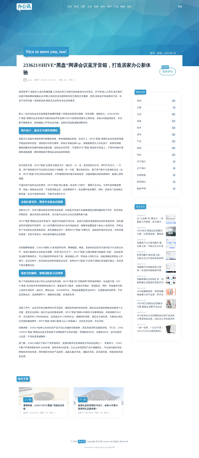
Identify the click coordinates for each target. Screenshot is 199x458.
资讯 (76, 6)
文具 (89, 6)
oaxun (29, 80)
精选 (123, 6)
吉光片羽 (111, 447)
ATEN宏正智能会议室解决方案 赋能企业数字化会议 (156, 303)
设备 (96, 6)
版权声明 (156, 188)
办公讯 (24, 6)
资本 (109, 6)
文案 (83, 6)
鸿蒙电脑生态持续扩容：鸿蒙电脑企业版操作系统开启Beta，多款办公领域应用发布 (156, 282)
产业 (116, 6)
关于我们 (156, 161)
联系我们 (156, 182)
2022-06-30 (170, 53)
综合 (129, 6)
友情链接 (156, 175)
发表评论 (167, 70)
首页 (69, 6)
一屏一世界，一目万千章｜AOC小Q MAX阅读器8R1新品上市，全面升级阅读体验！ (156, 331)
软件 (103, 6)
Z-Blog (96, 447)
